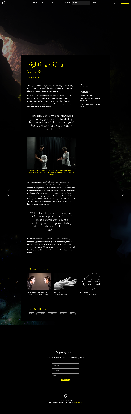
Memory (31, 314)
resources (67, 2)
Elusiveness (41, 314)
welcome (36, 2)
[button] (94, 3)
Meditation (63, 314)
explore (50, 2)
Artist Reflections (87, 95)
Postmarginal (78, 402)
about (43, 2)
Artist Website (85, 92)
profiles (58, 2)
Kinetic (72, 314)
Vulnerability (52, 314)
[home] (3, 3)
